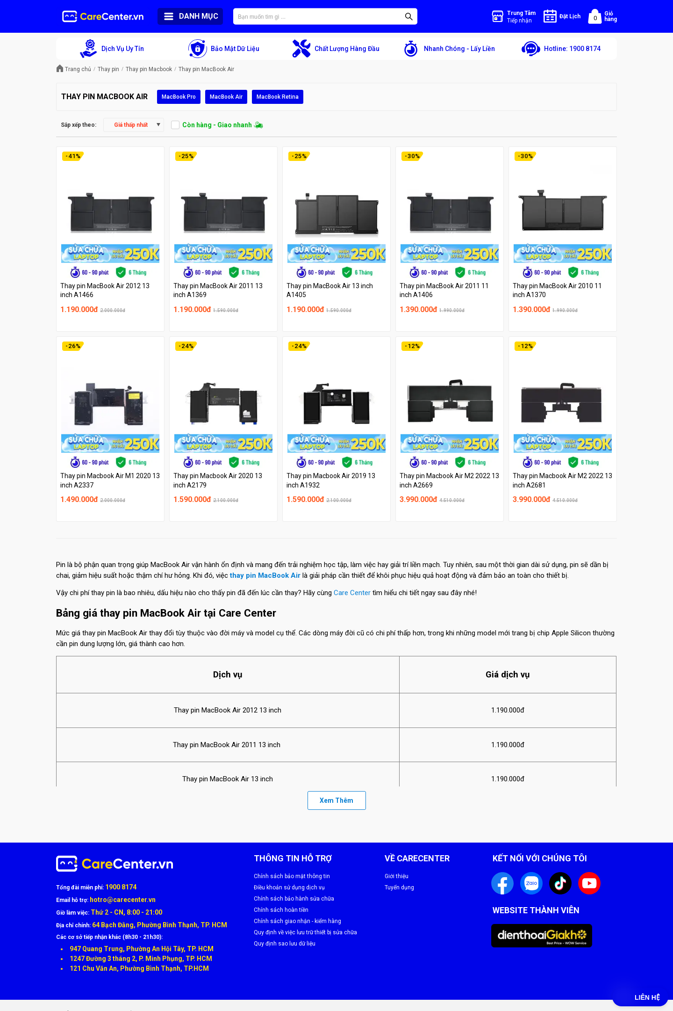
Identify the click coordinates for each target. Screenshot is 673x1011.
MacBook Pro (179, 97)
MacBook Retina (278, 97)
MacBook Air (226, 97)
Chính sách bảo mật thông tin (292, 876)
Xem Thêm (336, 800)
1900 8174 (120, 887)
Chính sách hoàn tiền (281, 910)
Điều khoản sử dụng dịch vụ (289, 887)
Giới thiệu (396, 876)
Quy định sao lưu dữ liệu (284, 943)
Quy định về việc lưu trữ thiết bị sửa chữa (305, 932)
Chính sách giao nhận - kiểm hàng (297, 921)
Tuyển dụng (399, 887)
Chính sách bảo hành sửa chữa (294, 898)
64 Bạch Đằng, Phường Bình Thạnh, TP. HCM (159, 925)
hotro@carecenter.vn (123, 899)
